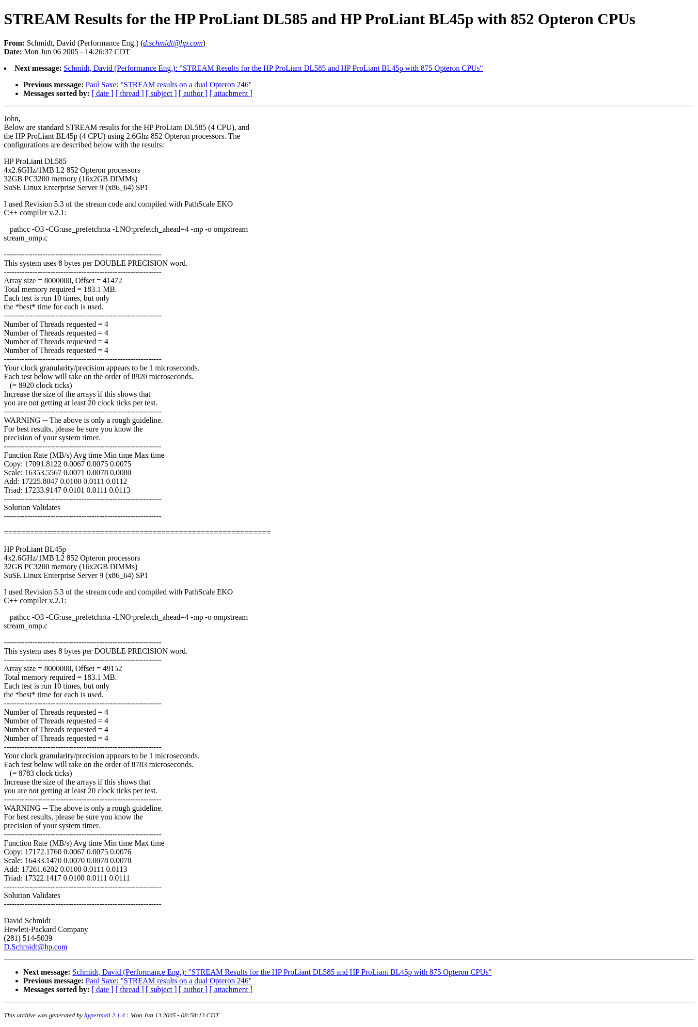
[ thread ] (129, 93)
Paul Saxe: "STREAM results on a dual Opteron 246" (169, 84)
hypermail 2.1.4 (104, 1015)
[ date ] (102, 93)
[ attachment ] (231, 93)
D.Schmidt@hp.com (35, 947)
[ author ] (193, 93)
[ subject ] (161, 93)
